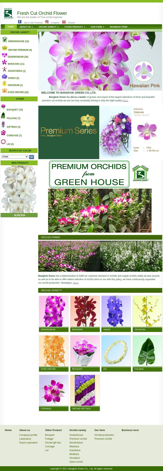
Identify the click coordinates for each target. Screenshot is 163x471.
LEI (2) (10, 144)
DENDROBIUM (48, 329)
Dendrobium (76, 442)
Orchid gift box (53, 442)
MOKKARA (77, 329)
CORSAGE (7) (14, 135)
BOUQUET (77, 369)
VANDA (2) (13, 78)
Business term (130, 430)
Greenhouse (76, 434)
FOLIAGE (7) (13, 118)
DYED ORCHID (48, 369)
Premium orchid (78, 438)
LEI (105, 369)
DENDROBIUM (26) (18, 57)
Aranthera (74, 450)
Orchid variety (77, 430)
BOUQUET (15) (15, 109)
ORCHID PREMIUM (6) (20, 50)
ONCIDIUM (140, 329)
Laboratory (25, 438)
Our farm (99, 430)
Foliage (49, 438)
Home (8, 430)
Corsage (50, 446)
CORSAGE (46, 408)
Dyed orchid (76, 461)
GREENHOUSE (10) (18, 41)
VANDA (106, 329)
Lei (46, 450)
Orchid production (104, 434)
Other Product (53, 430)
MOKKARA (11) (16, 64)
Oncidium (74, 457)
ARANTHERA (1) (17, 71)
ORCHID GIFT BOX (81, 408)
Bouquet (49, 434)
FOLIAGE (139, 369)
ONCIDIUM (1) (15, 85)
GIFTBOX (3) (13, 127)
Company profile (28, 434)
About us (24, 430)
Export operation (28, 442)
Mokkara (74, 446)
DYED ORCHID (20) (18, 92)
